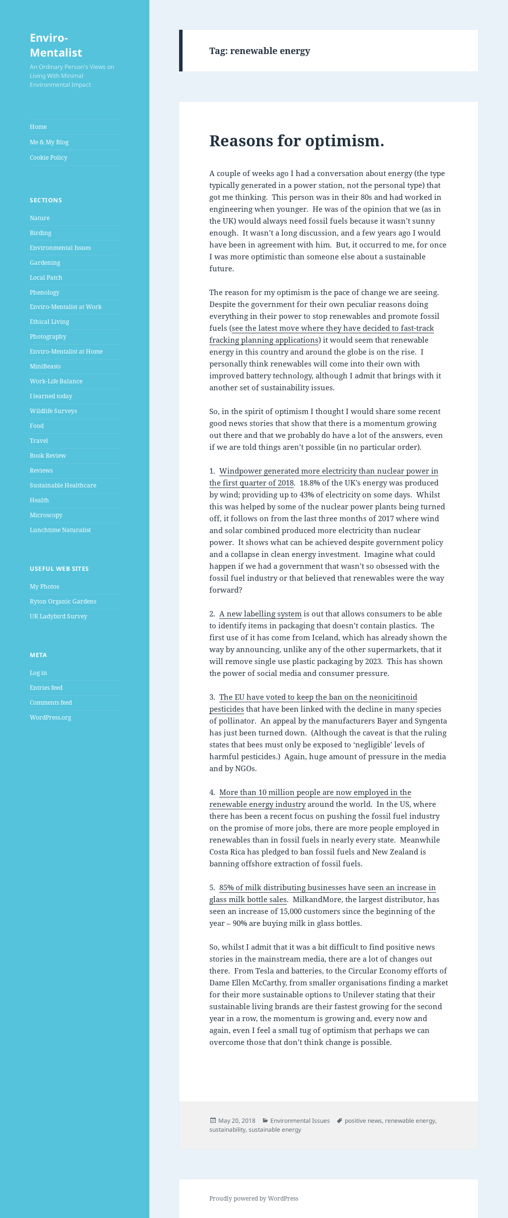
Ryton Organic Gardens (63, 601)
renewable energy (410, 1120)
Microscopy (46, 515)
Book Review (48, 455)
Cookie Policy (48, 157)
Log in (38, 673)
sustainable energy (275, 1129)
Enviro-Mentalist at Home (66, 351)
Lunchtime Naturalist (60, 530)
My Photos (44, 586)
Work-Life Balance (56, 381)
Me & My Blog (49, 142)
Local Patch (46, 277)
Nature (40, 218)
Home (38, 126)
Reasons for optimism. (296, 140)
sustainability (227, 1129)
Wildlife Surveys (53, 411)
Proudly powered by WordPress (253, 1198)
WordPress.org (50, 717)
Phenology (45, 292)
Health (39, 500)
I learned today (51, 396)
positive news (363, 1120)
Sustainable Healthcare (63, 485)
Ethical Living (49, 321)
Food (37, 426)
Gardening (45, 262)
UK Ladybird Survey (58, 616)
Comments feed (51, 702)
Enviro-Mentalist (56, 45)
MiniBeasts (45, 366)
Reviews (41, 470)
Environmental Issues (60, 248)
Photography (48, 336)
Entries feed (46, 687)
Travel (39, 440)
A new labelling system (260, 613)
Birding (40, 233)
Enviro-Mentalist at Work (66, 307)
